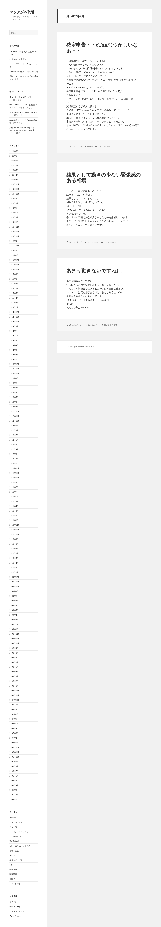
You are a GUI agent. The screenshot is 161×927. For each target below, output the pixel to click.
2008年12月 (14, 634)
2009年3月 (14, 619)
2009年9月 (14, 591)
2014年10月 (14, 321)
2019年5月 (14, 212)
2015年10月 (14, 269)
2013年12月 (14, 364)
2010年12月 (14, 525)
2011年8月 (14, 487)
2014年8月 (14, 326)
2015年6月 (14, 288)
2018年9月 (14, 241)
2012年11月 (14, 416)
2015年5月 (14, 293)
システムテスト (16, 822)
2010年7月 (14, 548)
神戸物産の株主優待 (17, 59)
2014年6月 (14, 335)
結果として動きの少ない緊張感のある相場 (103, 177)
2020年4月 (14, 175)
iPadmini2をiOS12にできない (22, 97)
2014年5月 (14, 340)
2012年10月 (14, 421)
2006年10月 (14, 757)
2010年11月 (14, 529)
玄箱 (11, 865)
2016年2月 (14, 250)
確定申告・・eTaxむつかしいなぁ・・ (102, 47)
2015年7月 (14, 283)
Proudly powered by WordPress (80, 346)
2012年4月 (14, 449)
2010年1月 (14, 572)
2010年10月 (14, 534)
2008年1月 (14, 685)
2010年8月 (14, 544)
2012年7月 (14, 435)
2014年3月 (14, 350)
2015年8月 (14, 279)
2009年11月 (14, 581)
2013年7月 (14, 387)
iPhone (12, 817)
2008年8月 (14, 652)
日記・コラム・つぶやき (19, 846)
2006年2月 (14, 794)
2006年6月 (14, 775)
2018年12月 (14, 226)
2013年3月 (14, 402)
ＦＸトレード (15, 883)
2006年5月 (14, 780)
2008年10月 (14, 643)
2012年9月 (14, 425)
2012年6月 (14, 439)
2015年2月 (14, 307)
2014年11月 (14, 316)
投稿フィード (15, 906)
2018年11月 (14, 231)
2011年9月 (14, 482)
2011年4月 (14, 506)
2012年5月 (14, 444)
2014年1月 (14, 359)
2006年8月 (14, 766)
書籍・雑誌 (14, 850)
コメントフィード (17, 911)
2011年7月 (14, 492)
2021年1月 (14, 156)
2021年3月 (14, 151)
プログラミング (16, 836)
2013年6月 (14, 392)
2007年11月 (14, 695)
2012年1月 (14, 463)
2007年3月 (14, 733)
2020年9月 (14, 160)
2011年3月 (14, 511)
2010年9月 (14, 539)
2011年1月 (14, 520)
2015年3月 (14, 302)
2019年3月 (14, 217)
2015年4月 (14, 298)
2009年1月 (14, 629)
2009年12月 (14, 577)
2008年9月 (14, 648)
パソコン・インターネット (20, 831)
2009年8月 (14, 596)
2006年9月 (14, 761)
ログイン (13, 901)
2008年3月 (14, 676)
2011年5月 (14, 501)
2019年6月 (14, 208)
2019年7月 (14, 203)
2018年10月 (14, 236)
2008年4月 (14, 671)
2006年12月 (14, 747)
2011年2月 (14, 515)
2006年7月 (14, 771)
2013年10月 (14, 373)
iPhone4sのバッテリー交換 (21, 104)
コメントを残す (104, 146)
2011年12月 (14, 468)
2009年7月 (14, 600)
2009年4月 (14, 615)
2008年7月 (14, 657)
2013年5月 (14, 397)
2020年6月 (14, 165)
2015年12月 (14, 260)
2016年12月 (14, 245)
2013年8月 (14, 383)
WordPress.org (15, 916)
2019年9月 (14, 198)
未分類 (12, 855)
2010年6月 (14, 553)
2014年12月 (14, 312)
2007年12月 (14, 690)
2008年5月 (14, 667)
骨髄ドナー (14, 879)
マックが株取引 (21, 11)
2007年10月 (14, 700)
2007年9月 (14, 704)
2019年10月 (14, 193)
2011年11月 (14, 473)
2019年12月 (14, 184)
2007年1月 (14, 742)
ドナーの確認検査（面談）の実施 (23, 71)
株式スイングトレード (18, 860)
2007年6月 (14, 719)
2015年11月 (14, 264)
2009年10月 (14, 586)
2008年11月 (14, 638)
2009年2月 (14, 624)
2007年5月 (14, 723)
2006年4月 (14, 785)
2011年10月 (14, 477)
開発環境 (13, 874)
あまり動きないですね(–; (94, 270)
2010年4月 (14, 562)
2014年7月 (14, 331)
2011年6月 (14, 496)
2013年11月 (14, 368)
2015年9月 (14, 274)
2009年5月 (14, 610)
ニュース (13, 827)
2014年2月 (14, 354)
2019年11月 (14, 189)
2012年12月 (14, 411)
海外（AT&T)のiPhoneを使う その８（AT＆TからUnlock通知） (22, 130)
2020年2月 (14, 179)
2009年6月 (14, 605)
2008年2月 (14, 681)
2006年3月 (14, 790)
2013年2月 (14, 406)
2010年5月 (14, 558)
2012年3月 (14, 454)
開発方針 (13, 869)
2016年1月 (14, 255)
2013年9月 (14, 378)
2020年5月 (14, 170)
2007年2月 (14, 738)
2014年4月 (14, 345)
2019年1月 (14, 222)
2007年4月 (14, 728)
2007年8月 (14, 709)
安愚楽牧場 (14, 841)
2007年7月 (14, 714)
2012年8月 (14, 430)
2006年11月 (14, 752)
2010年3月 (14, 567)
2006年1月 (14, 799)
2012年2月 (14, 458)
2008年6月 (14, 662)
